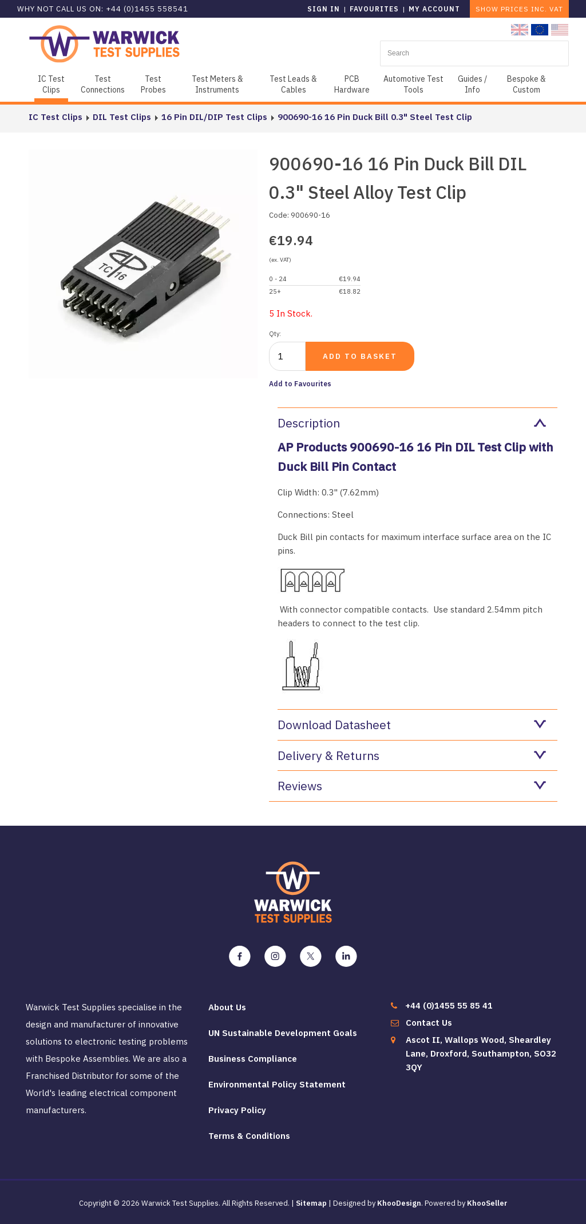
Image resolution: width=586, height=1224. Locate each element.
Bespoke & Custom (526, 84)
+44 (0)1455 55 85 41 (449, 1005)
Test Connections (103, 84)
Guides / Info (472, 84)
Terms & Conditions (249, 1135)
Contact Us (429, 1022)
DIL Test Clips (122, 116)
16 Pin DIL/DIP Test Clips (214, 116)
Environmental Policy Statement (277, 1084)
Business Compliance (252, 1058)
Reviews (412, 786)
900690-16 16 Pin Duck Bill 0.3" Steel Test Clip (375, 116)
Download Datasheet (412, 725)
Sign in (323, 9)
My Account (434, 9)
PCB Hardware (352, 84)
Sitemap (311, 1203)
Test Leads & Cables (293, 84)
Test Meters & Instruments (217, 84)
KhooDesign (399, 1203)
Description (412, 423)
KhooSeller (487, 1203)
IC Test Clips (51, 84)
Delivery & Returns (412, 755)
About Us (227, 1007)
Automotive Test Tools (413, 84)
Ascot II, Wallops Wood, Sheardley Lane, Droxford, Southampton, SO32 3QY (481, 1053)
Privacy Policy (237, 1110)
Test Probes (153, 84)
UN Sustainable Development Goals (282, 1032)
